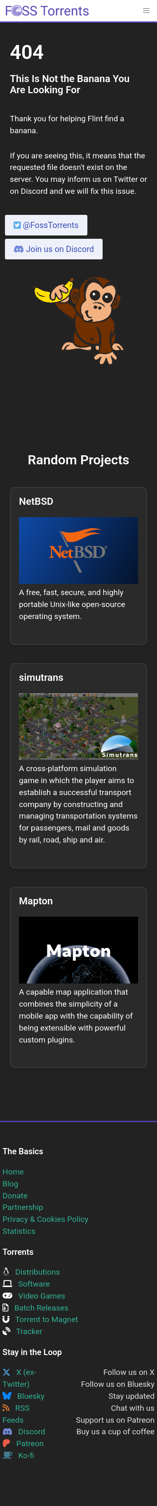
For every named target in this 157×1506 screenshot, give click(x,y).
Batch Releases (35, 1308)
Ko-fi (18, 1455)
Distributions (31, 1272)
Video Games (33, 1296)
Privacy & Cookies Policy (45, 1219)
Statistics (18, 1231)
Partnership (22, 1207)
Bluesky (23, 1396)
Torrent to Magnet (40, 1319)
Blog (10, 1183)
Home (13, 1172)
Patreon (23, 1443)
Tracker (22, 1331)
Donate (15, 1195)
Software (26, 1284)
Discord (23, 1431)
